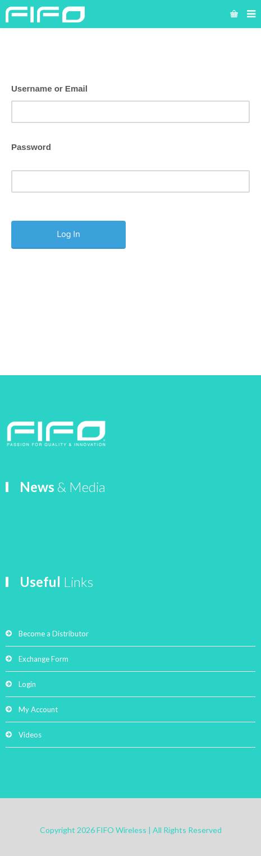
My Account (38, 709)
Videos (30, 734)
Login (27, 684)
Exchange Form (43, 658)
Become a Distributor (54, 633)
